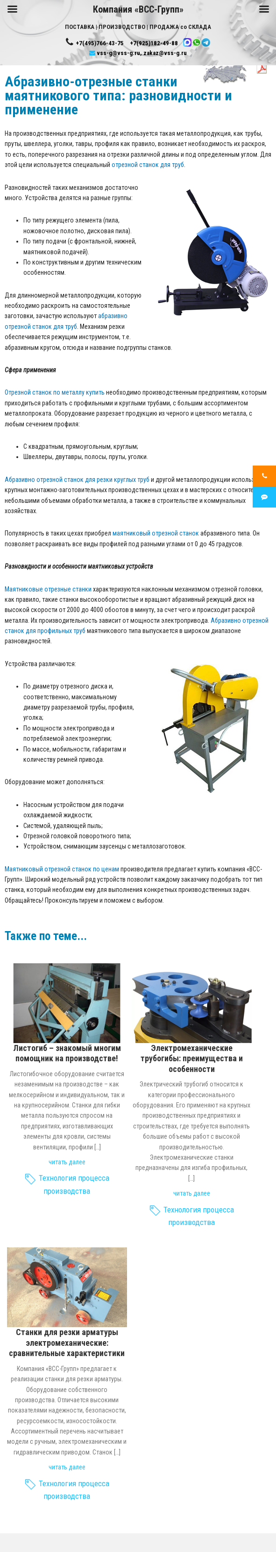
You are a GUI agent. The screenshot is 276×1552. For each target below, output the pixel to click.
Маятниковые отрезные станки (48, 589)
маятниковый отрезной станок (156, 533)
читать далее (67, 1162)
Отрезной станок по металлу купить (55, 392)
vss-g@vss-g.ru (118, 52)
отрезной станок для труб (148, 164)
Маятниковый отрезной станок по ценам (62, 869)
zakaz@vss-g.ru (165, 52)
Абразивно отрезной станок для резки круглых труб (77, 479)
